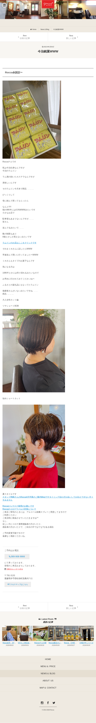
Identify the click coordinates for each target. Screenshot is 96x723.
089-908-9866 (17, 556)
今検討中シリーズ (86, 643)
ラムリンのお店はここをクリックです (19, 243)
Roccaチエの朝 (40, 643)
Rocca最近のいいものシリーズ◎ (56, 643)
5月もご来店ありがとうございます (25, 643)
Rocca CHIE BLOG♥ (71, 643)
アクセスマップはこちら (18, 584)
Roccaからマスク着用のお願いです (18, 506)
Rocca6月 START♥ (10, 643)
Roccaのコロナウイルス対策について (19, 509)
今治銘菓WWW (58, 29)
